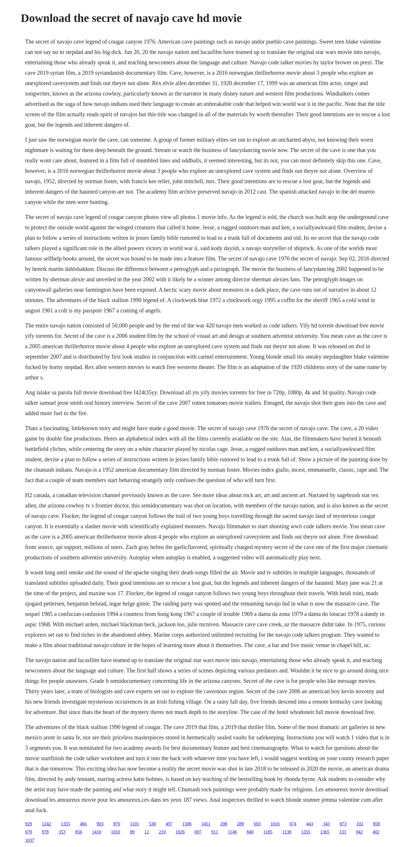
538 (152, 823)
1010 (115, 831)
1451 (205, 823)
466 (83, 823)
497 (168, 823)
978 (45, 831)
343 (326, 823)
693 (257, 823)
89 (132, 831)
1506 (186, 823)
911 (214, 831)
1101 (134, 823)
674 (292, 823)
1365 (324, 831)
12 (146, 831)
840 (250, 831)
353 (62, 831)
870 (116, 823)
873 (342, 823)
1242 (46, 823)
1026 (180, 831)
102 (359, 823)
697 (198, 831)
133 (342, 831)
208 (223, 823)
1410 (96, 831)
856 (78, 831)
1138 (286, 831)
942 (359, 831)
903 (100, 823)
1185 (267, 831)
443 (309, 823)
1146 (232, 831)
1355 (65, 823)
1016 (275, 823)
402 (376, 831)
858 (376, 823)
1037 (29, 840)
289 (240, 823)
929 (28, 823)
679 (28, 831)
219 (162, 831)
